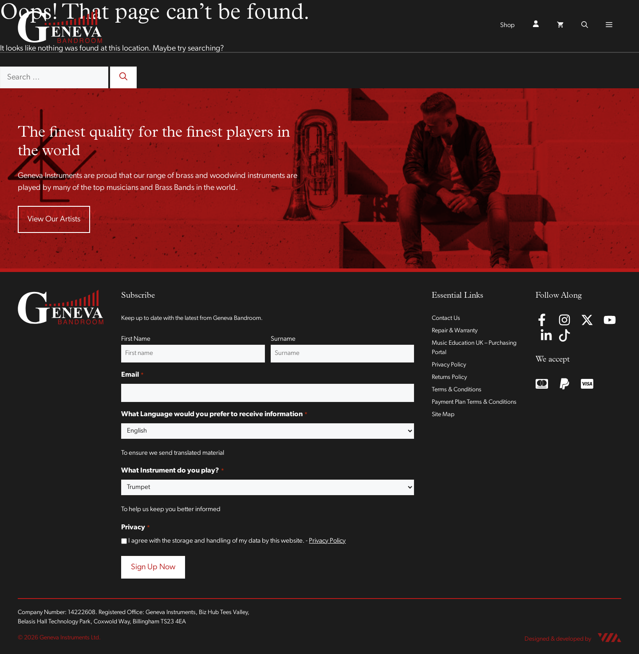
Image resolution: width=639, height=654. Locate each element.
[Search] (123, 77)
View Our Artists (54, 219)
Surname (283, 339)
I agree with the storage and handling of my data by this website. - (237, 541)
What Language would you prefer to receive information (214, 414)
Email (132, 375)
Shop (507, 25)
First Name (135, 339)
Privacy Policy (327, 541)
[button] (584, 25)
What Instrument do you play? (172, 471)
